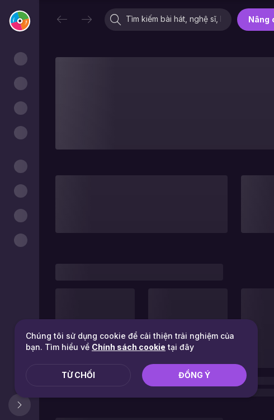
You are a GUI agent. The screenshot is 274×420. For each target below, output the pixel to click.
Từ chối (78, 375)
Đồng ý (194, 375)
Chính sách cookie (129, 347)
